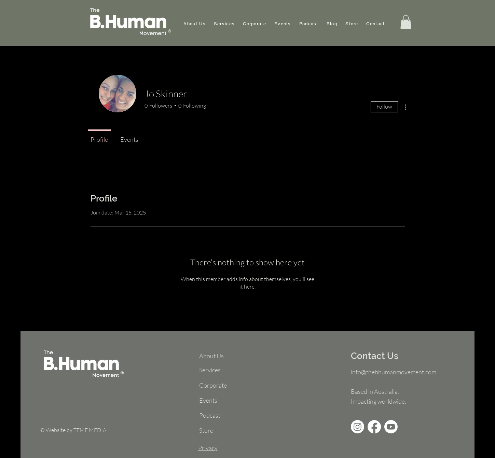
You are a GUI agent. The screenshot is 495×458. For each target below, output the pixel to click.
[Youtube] (391, 426)
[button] (406, 22)
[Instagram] (357, 426)
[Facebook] (374, 426)
